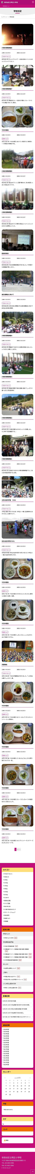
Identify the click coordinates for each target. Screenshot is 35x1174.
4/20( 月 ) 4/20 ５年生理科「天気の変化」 (13, 1013)
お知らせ (6, 877)
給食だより (7, 918)
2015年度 (6, 1053)
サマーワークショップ (9, 912)
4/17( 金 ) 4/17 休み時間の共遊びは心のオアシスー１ (17, 1017)
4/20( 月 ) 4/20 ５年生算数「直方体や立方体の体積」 (16, 1005)
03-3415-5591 (9, 1163)
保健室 (6, 921)
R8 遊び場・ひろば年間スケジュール (15, 979)
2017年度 (6, 1049)
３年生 (6, 886)
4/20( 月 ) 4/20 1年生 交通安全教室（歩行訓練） (15, 1009)
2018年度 (6, 1047)
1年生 (6, 880)
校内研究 (6, 915)
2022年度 (6, 1038)
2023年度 (6, 1036)
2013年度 (6, 1058)
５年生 (6, 891)
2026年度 (6, 1029)
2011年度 (6, 1062)
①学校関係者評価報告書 (12, 960)
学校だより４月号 (10, 938)
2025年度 (6, 1031)
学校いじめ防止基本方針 (12, 988)
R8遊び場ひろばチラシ (12, 976)
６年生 (6, 894)
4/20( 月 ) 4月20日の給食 (9, 1001)
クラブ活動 (7, 903)
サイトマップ (6, 1168)
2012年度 (6, 1060)
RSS (7, 1140)
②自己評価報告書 (11, 946)
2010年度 (6, 1064)
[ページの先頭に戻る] (33, 1172)
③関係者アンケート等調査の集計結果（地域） (18, 954)
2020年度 (6, 1042)
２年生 (6, 883)
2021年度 (6, 1040)
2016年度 (6, 1051)
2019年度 (6, 1045)
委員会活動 (7, 900)
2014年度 (6, 1056)
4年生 (6, 889)
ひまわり (6, 897)
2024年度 (6, 1034)
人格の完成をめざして (10, 909)
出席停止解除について (12, 968)
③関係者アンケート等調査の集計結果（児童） (18, 957)
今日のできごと (8, 874)
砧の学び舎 (7, 906)
